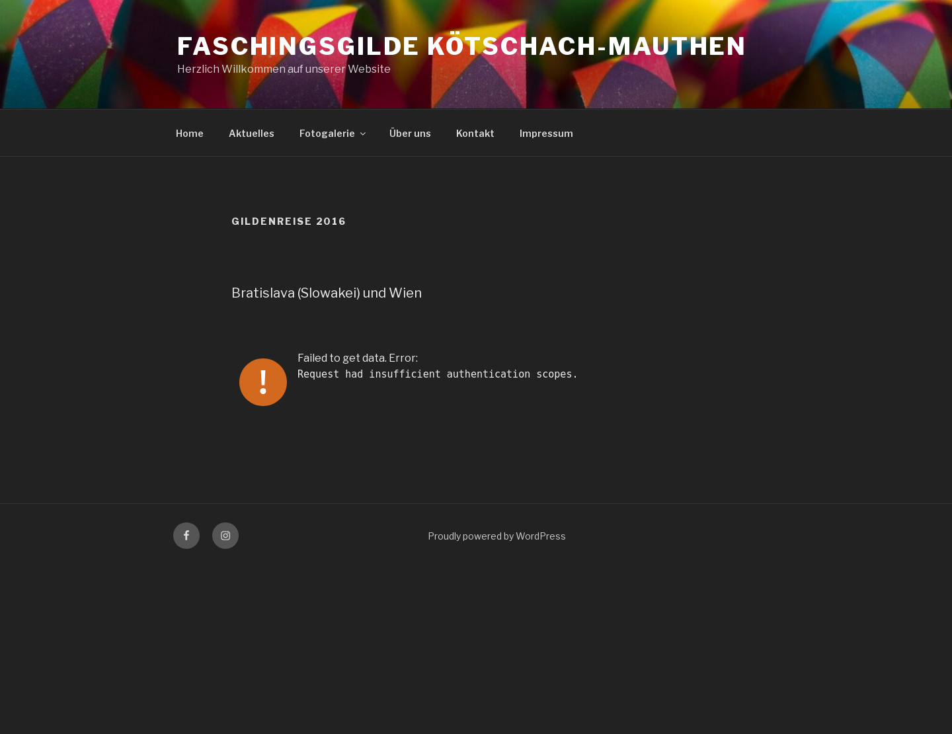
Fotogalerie (333, 133)
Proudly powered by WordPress (497, 536)
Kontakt (475, 133)
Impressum (546, 133)
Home (190, 133)
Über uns (410, 133)
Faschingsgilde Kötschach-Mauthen (462, 46)
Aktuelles (251, 133)
